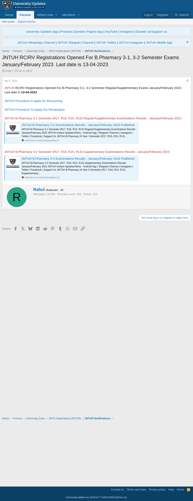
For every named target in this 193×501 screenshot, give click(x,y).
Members (68, 15)
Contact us (117, 489)
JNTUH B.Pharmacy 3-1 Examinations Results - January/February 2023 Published (78, 183)
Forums (25, 15)
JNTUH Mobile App (159, 42)
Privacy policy (157, 489)
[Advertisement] (96, 104)
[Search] (181, 15)
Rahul (9, 70)
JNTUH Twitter (106, 42)
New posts (8, 21)
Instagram (127, 31)
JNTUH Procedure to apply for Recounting (33, 159)
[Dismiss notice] (187, 42)
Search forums (27, 21)
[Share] (187, 139)
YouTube (111, 31)
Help (171, 489)
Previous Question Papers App (81, 31)
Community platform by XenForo (96, 497)
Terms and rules (136, 489)
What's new (45, 15)
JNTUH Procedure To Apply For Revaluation (34, 167)
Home (9, 15)
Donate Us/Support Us (151, 31)
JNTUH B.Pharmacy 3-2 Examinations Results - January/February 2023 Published (78, 216)
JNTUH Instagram (131, 42)
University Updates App (42, 31)
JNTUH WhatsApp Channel (36, 42)
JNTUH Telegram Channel (75, 42)
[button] (56, 15)
